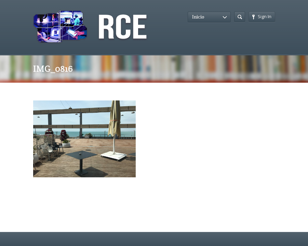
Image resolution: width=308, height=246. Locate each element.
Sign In (261, 16)
